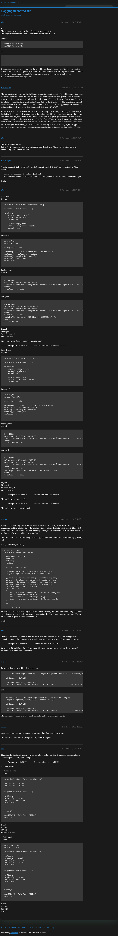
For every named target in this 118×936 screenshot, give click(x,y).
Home (3, 927)
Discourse (14, 933)
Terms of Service (35, 927)
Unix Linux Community (10, 2)
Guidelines (22, 927)
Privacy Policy (48, 927)
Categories (12, 927)
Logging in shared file (16, 11)
